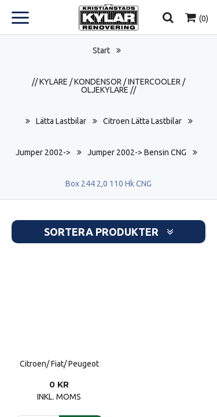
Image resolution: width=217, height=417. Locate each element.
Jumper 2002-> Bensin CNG (136, 152)
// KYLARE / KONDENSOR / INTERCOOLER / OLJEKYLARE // (108, 85)
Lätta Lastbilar (61, 121)
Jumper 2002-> (43, 152)
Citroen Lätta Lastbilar (142, 121)
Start (101, 50)
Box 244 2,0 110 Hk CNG (108, 183)
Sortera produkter (109, 232)
